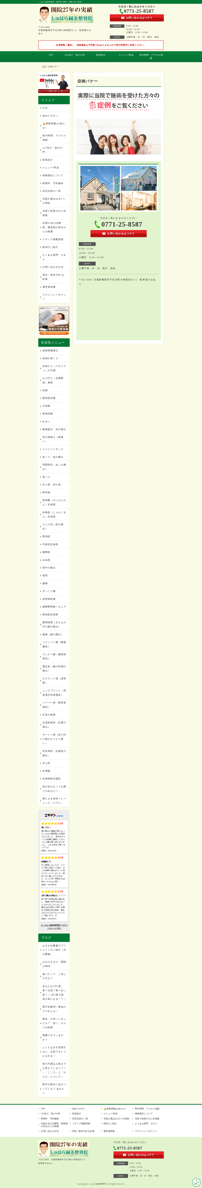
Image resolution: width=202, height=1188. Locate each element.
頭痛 (45, 390)
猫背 (45, 575)
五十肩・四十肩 (52, 484)
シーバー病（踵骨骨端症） (54, 704)
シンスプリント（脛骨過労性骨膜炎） (54, 692)
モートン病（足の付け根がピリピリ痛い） (54, 739)
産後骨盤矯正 (50, 350)
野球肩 (46, 492)
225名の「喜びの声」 (76, 55)
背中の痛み (49, 567)
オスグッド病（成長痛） (54, 680)
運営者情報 (49, 287)
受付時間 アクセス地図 (151, 56)
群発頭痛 (48, 413)
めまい (46, 421)
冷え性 (46, 763)
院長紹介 (101, 55)
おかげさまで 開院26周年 (54, 964)
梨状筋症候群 (50, 614)
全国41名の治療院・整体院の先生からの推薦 (54, 227)
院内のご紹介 (50, 247)
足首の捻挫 (49, 714)
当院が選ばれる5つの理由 (54, 201)
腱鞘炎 (46, 552)
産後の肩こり (50, 358)
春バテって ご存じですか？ (54, 976)
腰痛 (45, 583)
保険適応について (53, 175)
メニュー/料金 (126, 55)
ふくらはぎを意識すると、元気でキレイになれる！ (54, 1051)
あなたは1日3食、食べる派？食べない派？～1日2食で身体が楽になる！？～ (54, 992)
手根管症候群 (50, 544)
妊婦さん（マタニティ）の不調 (54, 368)
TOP (51, 55)
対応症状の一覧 (52, 191)
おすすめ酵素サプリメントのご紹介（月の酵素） (54, 950)
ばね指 (46, 560)
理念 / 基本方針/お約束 (53, 277)
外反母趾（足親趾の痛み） (54, 753)
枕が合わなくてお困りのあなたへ (54, 788)
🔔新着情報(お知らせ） (54, 125)
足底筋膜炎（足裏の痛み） (54, 724)
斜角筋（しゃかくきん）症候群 (54, 514)
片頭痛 (46, 406)
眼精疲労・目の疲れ (54, 429)
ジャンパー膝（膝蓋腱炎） (54, 644)
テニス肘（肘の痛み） (53, 526)
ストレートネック (53, 449)
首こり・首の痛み (53, 457)
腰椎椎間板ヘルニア (54, 606)
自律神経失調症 (52, 778)
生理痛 (46, 771)
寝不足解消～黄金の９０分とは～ (54, 1008)
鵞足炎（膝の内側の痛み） (54, 668)
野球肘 (46, 536)
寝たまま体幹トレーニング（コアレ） (54, 800)
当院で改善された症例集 (54, 213)
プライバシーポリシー (54, 297)
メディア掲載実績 (53, 239)
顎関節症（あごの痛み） (54, 466)
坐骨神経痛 (49, 599)
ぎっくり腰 (49, 591)
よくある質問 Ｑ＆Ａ (54, 257)
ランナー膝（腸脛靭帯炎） (54, 656)
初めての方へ (50, 115)
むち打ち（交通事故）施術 (53, 380)
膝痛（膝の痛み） (53, 634)
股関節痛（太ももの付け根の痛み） (54, 624)
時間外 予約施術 (53, 183)
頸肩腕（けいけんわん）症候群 (54, 502)
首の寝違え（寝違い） (53, 439)
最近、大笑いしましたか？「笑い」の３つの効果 (54, 1023)
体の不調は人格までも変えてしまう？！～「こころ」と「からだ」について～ (54, 1070)
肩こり (46, 477)
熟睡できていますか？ (53, 1037)
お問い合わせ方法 (53, 267)
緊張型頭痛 (49, 398)
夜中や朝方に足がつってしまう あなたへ (54, 1088)
